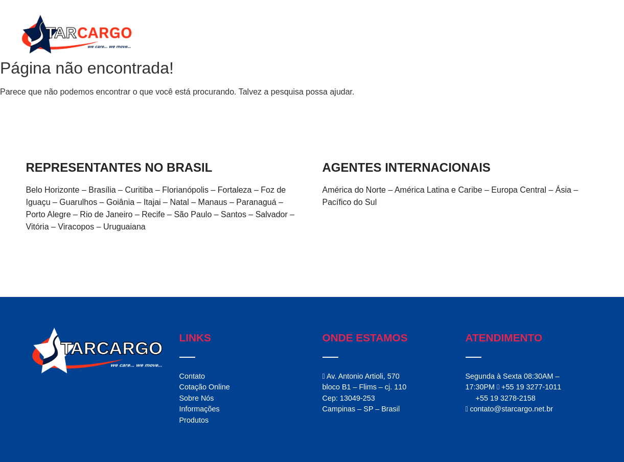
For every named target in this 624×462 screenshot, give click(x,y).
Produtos (437, 34)
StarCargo (346, 34)
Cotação (581, 34)
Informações (488, 34)
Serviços (393, 34)
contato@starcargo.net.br (509, 409)
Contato (537, 34)
